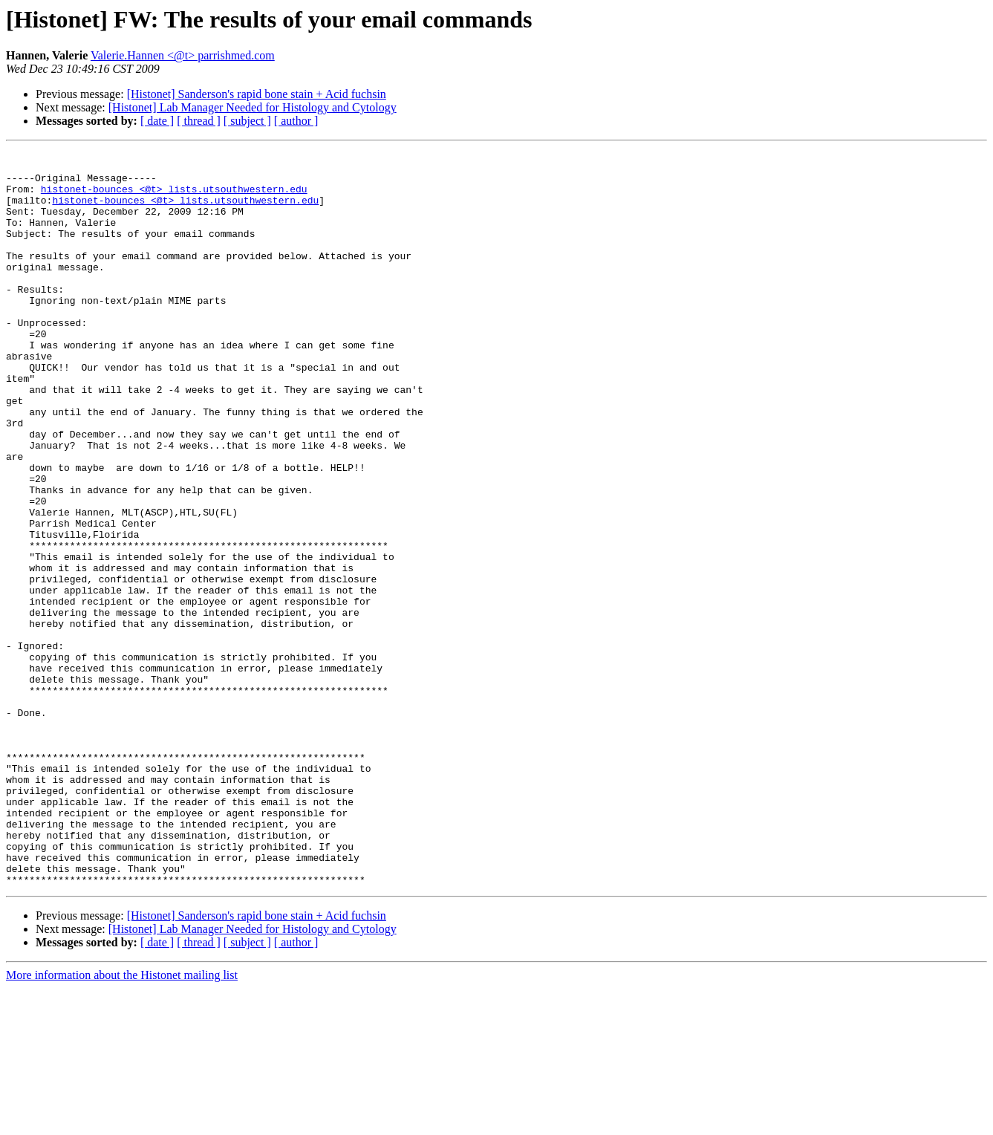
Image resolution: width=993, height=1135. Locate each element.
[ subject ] (247, 120)
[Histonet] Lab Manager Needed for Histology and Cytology (252, 107)
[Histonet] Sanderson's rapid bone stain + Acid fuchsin (256, 94)
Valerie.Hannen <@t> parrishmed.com (183, 55)
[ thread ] (199, 120)
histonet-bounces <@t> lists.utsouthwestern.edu (174, 197)
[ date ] (157, 120)
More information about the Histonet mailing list (122, 1122)
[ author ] (296, 120)
